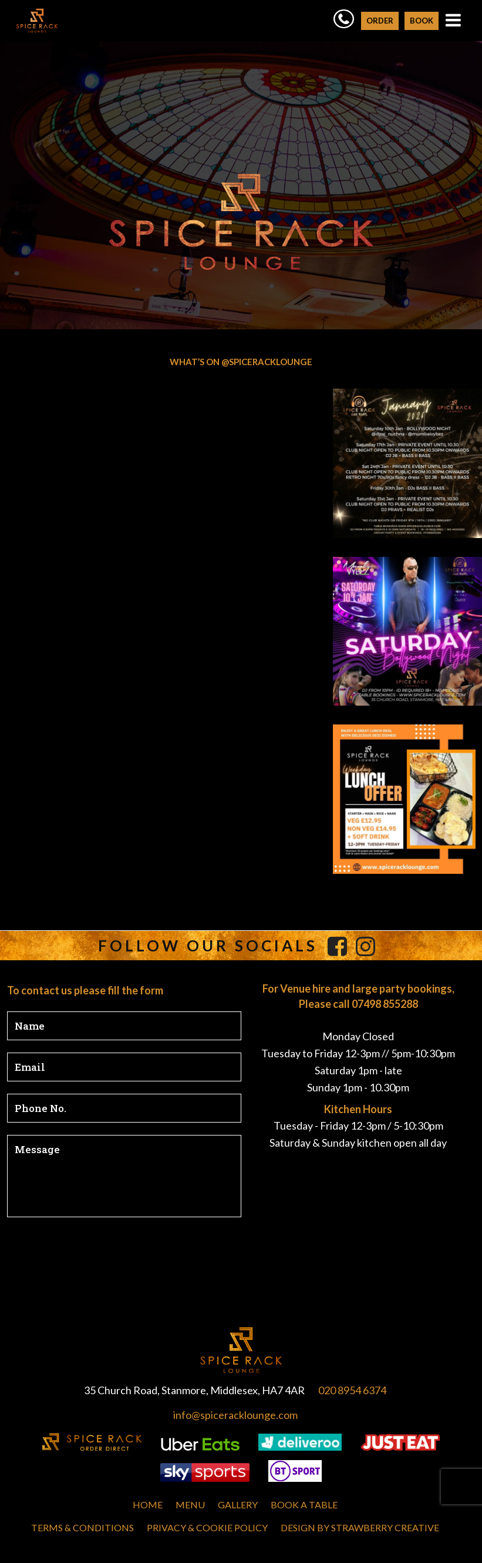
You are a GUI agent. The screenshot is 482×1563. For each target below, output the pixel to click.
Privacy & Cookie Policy (207, 1527)
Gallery (238, 1504)
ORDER (379, 20)
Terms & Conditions (82, 1527)
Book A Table (304, 1504)
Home (148, 1504)
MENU (190, 1504)
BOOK (421, 20)
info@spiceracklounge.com (235, 1414)
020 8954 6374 (352, 1390)
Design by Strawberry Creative (360, 1527)
